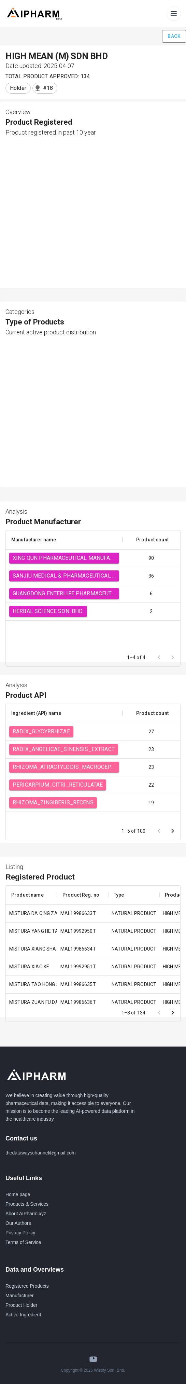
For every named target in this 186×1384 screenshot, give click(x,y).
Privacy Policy (20, 1232)
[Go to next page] (173, 831)
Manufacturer (19, 1295)
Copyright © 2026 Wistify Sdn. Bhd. (93, 1370)
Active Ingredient (23, 1314)
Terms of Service (23, 1242)
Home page (17, 1194)
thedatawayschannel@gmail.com (40, 1152)
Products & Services (26, 1204)
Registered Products (27, 1286)
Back (174, 36)
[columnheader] (64, 539)
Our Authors (18, 1223)
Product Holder (21, 1305)
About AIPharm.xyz (25, 1213)
